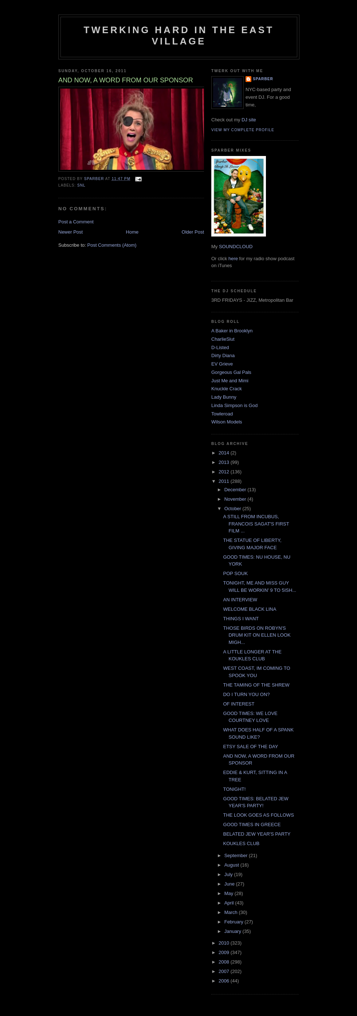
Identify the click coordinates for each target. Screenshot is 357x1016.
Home (132, 232)
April (229, 903)
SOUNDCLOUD (235, 246)
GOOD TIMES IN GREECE (251, 824)
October (233, 508)
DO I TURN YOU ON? (246, 694)
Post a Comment (76, 221)
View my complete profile (242, 130)
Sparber (263, 79)
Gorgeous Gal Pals (231, 372)
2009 (225, 952)
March (231, 912)
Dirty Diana (223, 355)
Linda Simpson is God (234, 405)
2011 (225, 481)
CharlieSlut (223, 339)
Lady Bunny (223, 397)
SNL (81, 185)
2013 (225, 462)
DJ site (249, 119)
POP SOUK (235, 573)
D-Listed (220, 347)
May (229, 893)
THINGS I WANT (241, 618)
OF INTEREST (238, 704)
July (229, 874)
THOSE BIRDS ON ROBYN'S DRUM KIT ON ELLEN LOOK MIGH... (256, 635)
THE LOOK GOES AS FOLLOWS (258, 815)
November (236, 499)
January (233, 931)
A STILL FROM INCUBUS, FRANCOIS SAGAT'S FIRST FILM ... (256, 524)
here (233, 258)
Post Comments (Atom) (112, 245)
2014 (225, 453)
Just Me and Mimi (229, 380)
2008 (225, 962)
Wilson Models (226, 422)
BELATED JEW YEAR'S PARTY (256, 834)
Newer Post (70, 232)
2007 (225, 971)
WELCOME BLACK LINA (249, 609)
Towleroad (222, 414)
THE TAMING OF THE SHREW (256, 685)
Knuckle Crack (226, 388)
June (230, 884)
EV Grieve (222, 364)
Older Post (193, 232)
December (236, 489)
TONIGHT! (234, 789)
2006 (225, 981)
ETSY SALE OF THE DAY (250, 746)
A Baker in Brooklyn (231, 330)
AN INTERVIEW (240, 599)
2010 (225, 943)
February (234, 922)
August (232, 865)
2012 (225, 471)
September (236, 855)
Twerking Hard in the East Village (179, 35)
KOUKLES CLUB (241, 843)
